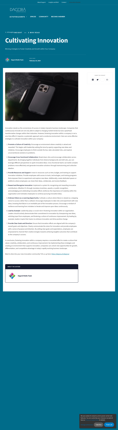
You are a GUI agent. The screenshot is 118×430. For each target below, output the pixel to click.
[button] (26, 16)
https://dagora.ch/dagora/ (60, 254)
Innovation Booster (75, 2)
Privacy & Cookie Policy (92, 420)
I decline (99, 425)
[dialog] (97, 421)
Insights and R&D (54, 2)
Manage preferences (87, 425)
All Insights (9, 32)
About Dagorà (41, 2)
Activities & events (18, 16)
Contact (64, 2)
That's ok (109, 425)
